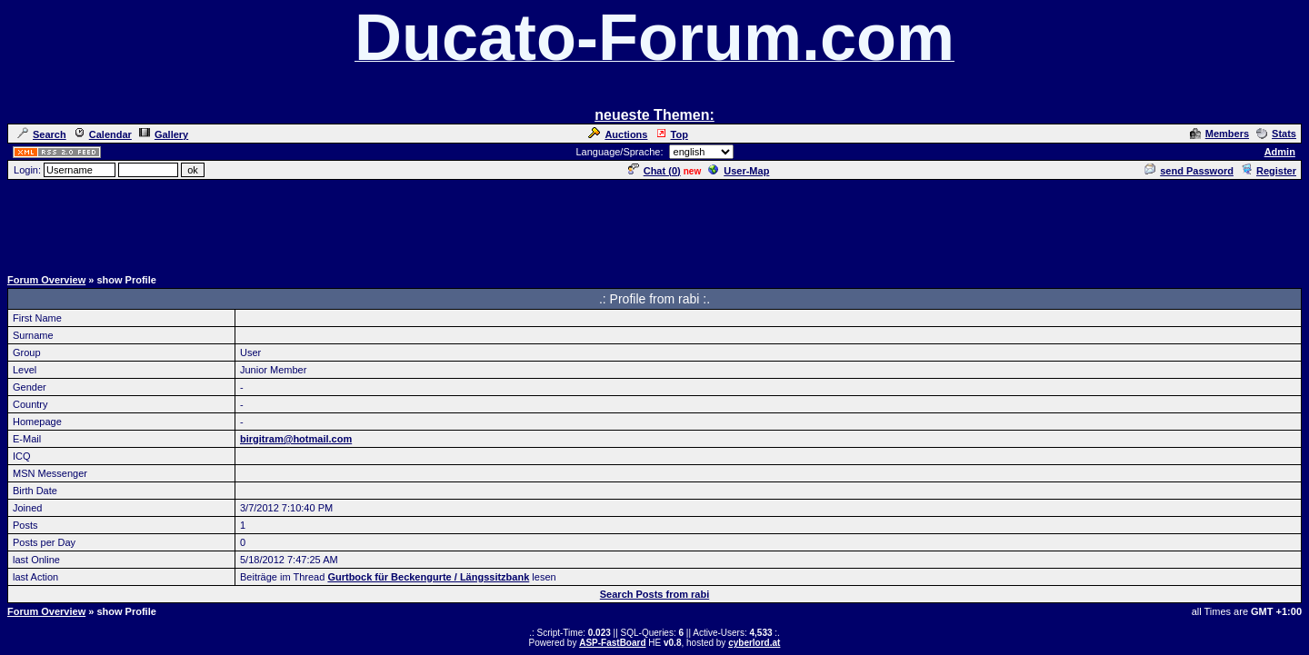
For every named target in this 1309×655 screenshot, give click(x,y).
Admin (1279, 151)
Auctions (617, 134)
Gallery (163, 134)
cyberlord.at (754, 643)
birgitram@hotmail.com (296, 438)
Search (41, 134)
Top (671, 134)
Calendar (103, 134)
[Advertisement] (654, 222)
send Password (1189, 170)
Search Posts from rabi (654, 594)
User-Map (738, 170)
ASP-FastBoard (612, 643)
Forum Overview (46, 279)
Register (1268, 170)
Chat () (654, 170)
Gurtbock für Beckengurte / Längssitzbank (428, 576)
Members (1219, 133)
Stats (1276, 133)
